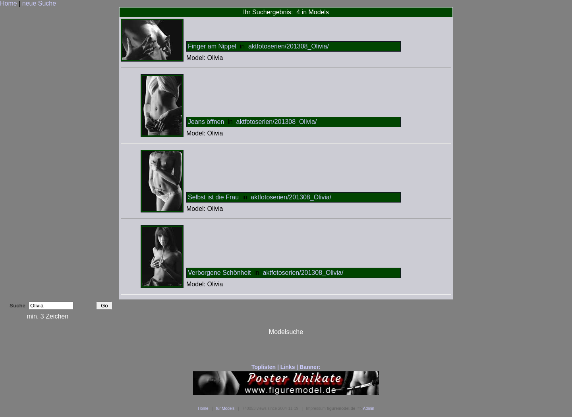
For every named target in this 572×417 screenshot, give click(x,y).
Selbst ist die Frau (213, 197)
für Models (225, 408)
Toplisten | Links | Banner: (286, 367)
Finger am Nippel (212, 46)
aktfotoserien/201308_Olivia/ (288, 46)
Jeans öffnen (206, 121)
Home (8, 3)
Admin (368, 408)
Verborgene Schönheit (219, 272)
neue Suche (39, 3)
